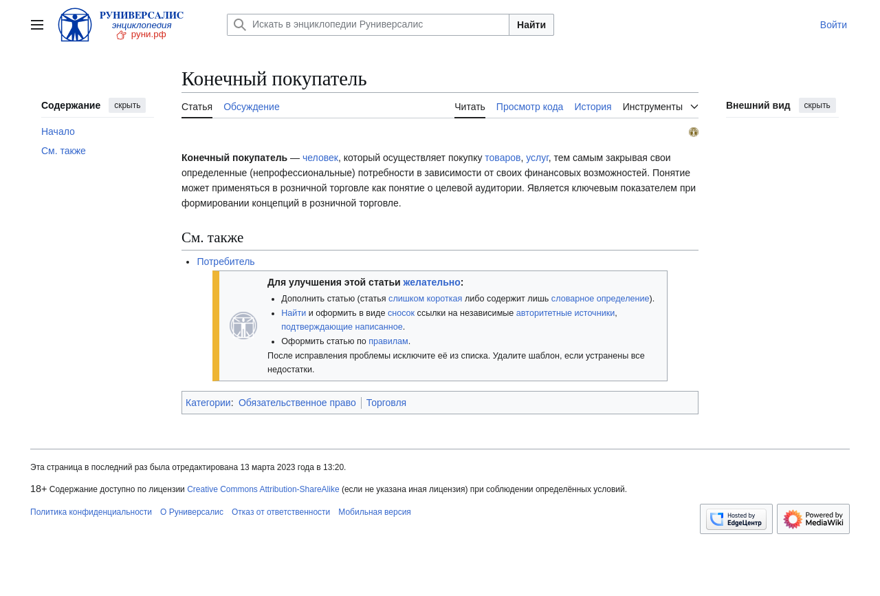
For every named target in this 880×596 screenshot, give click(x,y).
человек (320, 157)
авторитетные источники (565, 313)
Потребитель (225, 261)
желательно (432, 282)
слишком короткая (425, 299)
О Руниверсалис (191, 512)
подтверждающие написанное (341, 327)
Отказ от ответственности (281, 512)
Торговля (386, 402)
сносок (401, 313)
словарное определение (600, 299)
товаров (502, 157)
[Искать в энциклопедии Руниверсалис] (368, 25)
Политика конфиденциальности (91, 512)
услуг (537, 157)
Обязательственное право (297, 402)
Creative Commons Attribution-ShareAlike (263, 489)
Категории (208, 402)
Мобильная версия (374, 512)
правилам (388, 341)
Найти (531, 24)
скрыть (127, 105)
